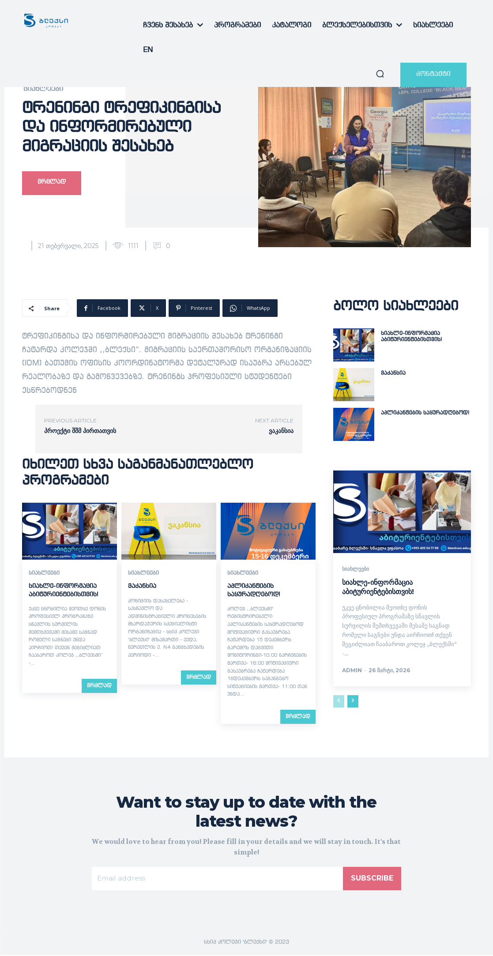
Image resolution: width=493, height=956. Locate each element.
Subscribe (372, 879)
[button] (380, 74)
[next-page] (352, 702)
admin (352, 670)
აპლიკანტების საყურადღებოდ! (425, 413)
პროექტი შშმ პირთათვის (80, 431)
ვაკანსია (281, 431)
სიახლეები (43, 89)
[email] (217, 879)
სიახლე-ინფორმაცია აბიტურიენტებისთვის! (378, 587)
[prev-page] (338, 702)
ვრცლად (99, 685)
